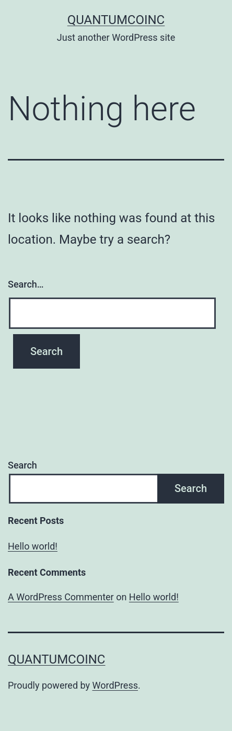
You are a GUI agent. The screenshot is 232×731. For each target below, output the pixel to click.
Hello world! (32, 546)
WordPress (115, 685)
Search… (26, 284)
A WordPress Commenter (61, 596)
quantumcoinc (116, 20)
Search (22, 465)
